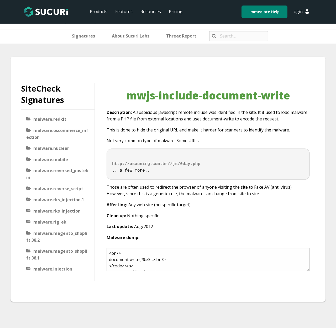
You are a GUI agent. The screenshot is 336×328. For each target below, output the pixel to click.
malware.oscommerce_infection (57, 134)
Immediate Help (264, 11)
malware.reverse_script (58, 189)
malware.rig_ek (49, 222)
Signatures (83, 36)
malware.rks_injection (57, 211)
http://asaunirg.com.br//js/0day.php (156, 164)
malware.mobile (50, 159)
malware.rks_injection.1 (58, 200)
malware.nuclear (51, 148)
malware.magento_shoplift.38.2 (56, 236)
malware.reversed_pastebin (57, 174)
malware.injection (52, 269)
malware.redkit (49, 119)
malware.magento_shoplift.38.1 (56, 254)
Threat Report (181, 36)
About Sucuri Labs (130, 36)
